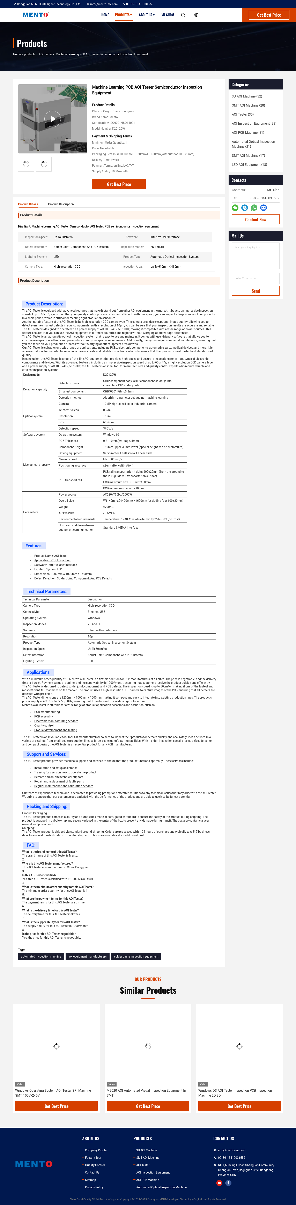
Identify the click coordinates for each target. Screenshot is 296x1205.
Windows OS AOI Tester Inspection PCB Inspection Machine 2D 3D (235, 1093)
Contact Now (255, 219)
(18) (249, 165)
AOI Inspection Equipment (153, 1172)
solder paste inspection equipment (136, 956)
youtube (219, 1183)
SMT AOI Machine (147, 1157)
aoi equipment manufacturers (87, 956)
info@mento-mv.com (102, 4)
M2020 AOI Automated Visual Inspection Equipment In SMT (146, 1093)
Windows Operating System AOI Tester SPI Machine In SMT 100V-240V (55, 1093)
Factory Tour (93, 1157)
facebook (228, 1183)
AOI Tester (45, 54)
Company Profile (95, 1150)
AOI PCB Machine (147, 1180)
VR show (168, 14)
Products (124, 14)
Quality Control (95, 1165)
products (30, 54)
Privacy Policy (94, 1187)
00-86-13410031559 (137, 4)
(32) (247, 96)
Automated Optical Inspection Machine (161, 1187)
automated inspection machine (41, 956)
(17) (248, 156)
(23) (254, 123)
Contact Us (92, 1172)
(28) (248, 105)
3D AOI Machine (146, 1150)
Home (105, 14)
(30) (243, 114)
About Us (147, 14)
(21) (248, 133)
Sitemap (90, 1180)
